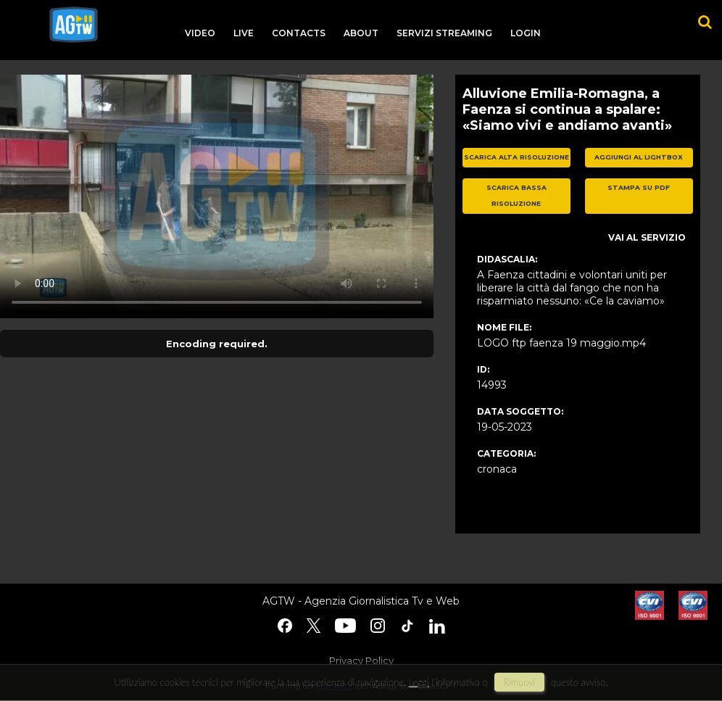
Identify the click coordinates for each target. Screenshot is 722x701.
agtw (73, 25)
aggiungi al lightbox (638, 157)
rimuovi (520, 682)
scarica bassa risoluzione (516, 195)
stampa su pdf (638, 187)
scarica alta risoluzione (516, 157)
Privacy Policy (361, 660)
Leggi (419, 682)
